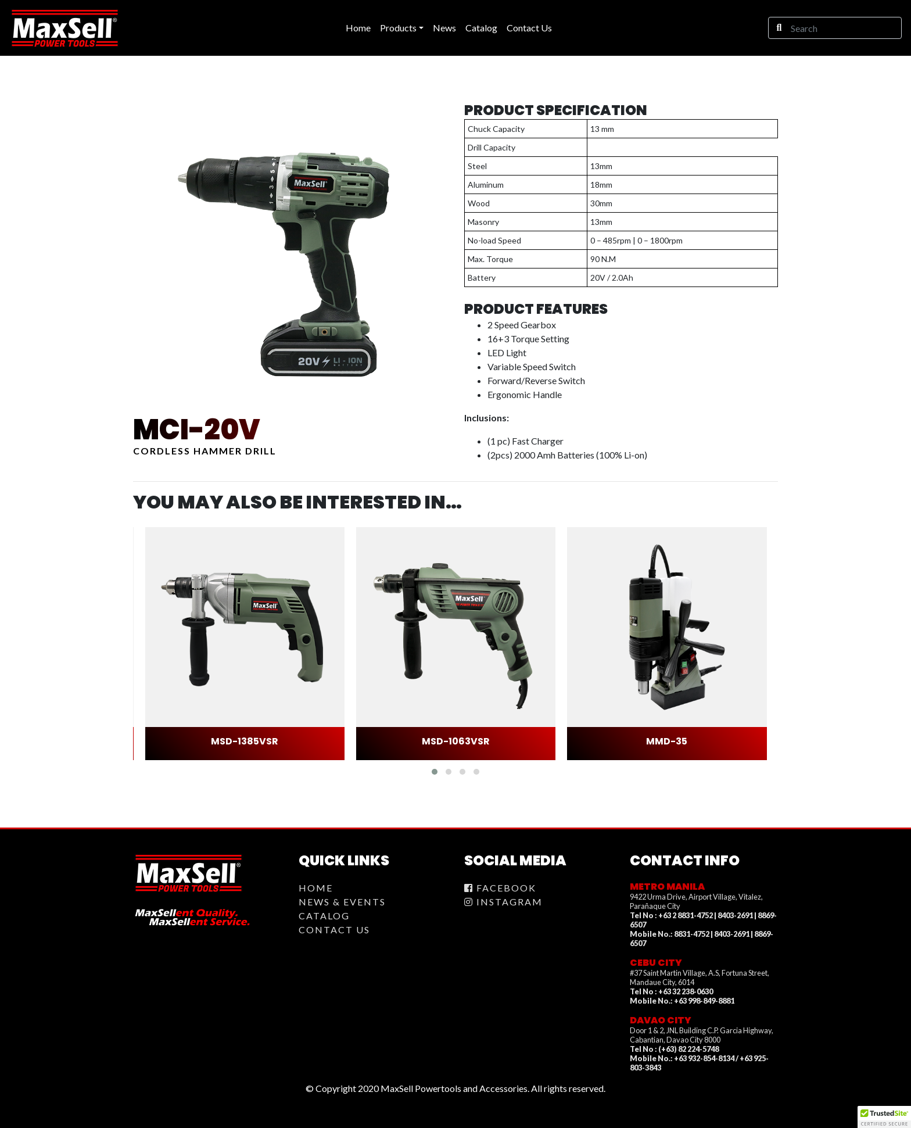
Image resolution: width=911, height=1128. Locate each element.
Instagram (503, 901)
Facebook (500, 887)
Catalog (324, 915)
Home (316, 887)
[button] (435, 772)
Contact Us (334, 929)
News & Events (342, 901)
